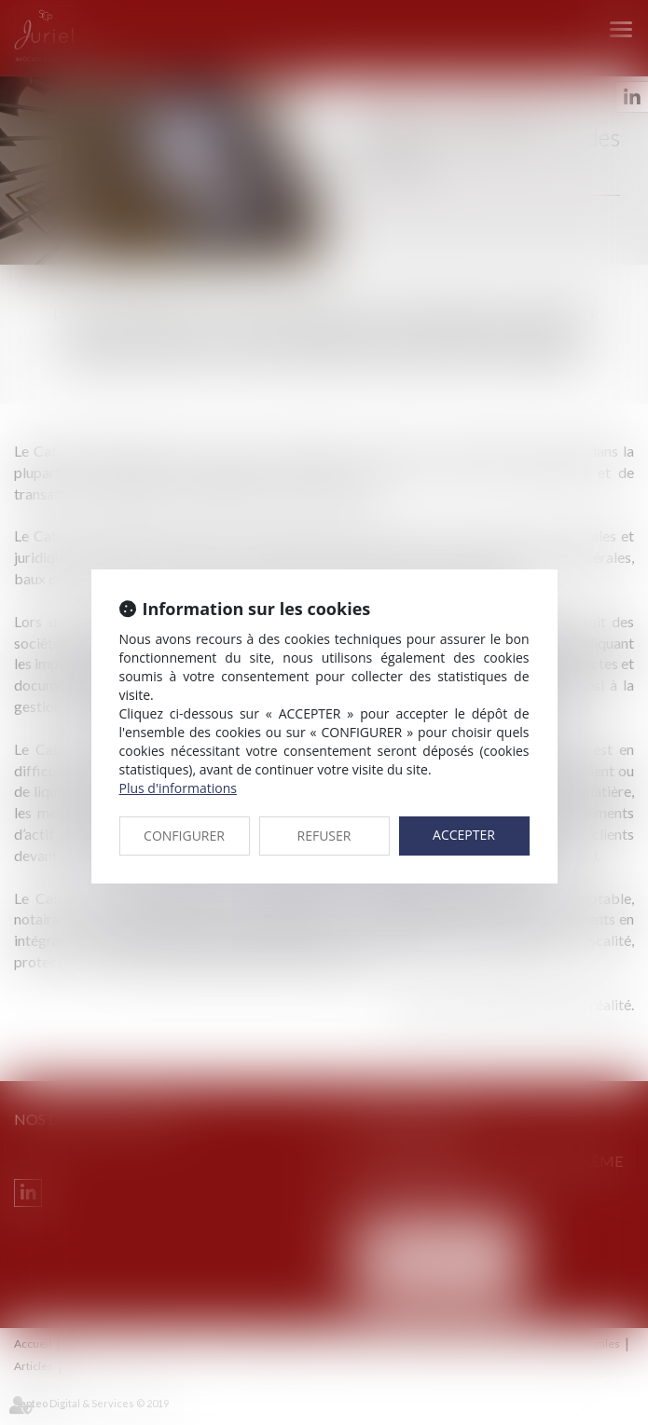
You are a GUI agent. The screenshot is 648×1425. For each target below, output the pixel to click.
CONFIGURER (184, 835)
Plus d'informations (178, 788)
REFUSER (324, 835)
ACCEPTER (464, 834)
